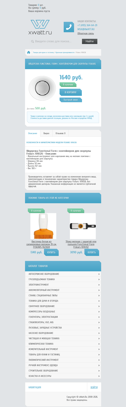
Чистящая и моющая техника (44, 338)
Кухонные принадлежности (65, 52)
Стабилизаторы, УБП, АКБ (41, 322)
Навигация (34, 387)
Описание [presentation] (32, 133)
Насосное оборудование (41, 333)
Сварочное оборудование (42, 306)
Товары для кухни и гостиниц (43, 52)
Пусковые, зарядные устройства (45, 327)
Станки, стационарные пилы (43, 295)
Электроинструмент (39, 284)
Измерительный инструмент (43, 349)
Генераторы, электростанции (43, 317)
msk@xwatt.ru (85, 29)
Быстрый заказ (71, 99)
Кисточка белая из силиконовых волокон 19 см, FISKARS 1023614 (41, 244)
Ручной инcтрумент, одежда (43, 365)
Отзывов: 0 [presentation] (60, 133)
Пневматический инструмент (44, 359)
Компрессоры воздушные (42, 311)
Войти (94, 387)
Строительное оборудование (43, 370)
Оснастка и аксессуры (40, 376)
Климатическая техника (41, 343)
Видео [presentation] (46, 133)
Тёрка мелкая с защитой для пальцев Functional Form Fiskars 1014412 (81, 244)
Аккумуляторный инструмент (44, 290)
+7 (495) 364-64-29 (87, 25)
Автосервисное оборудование (44, 274)
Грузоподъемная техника (42, 279)
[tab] (32, 133)
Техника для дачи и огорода (43, 300)
